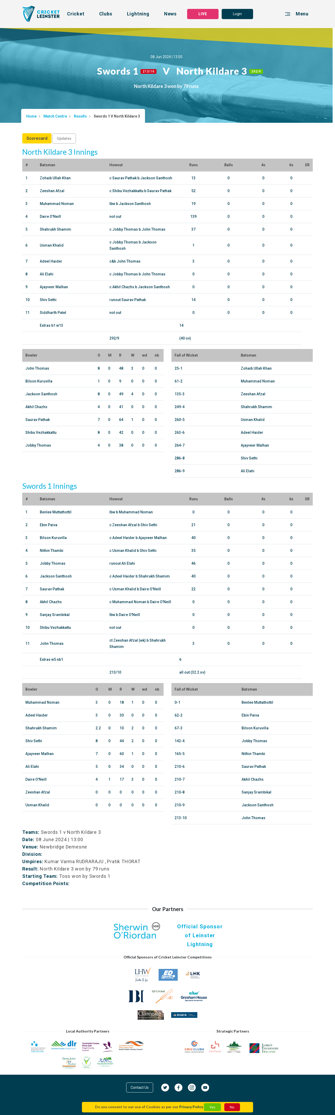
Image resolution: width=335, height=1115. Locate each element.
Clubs (105, 13)
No (232, 1107)
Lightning (138, 13)
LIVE (202, 14)
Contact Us (140, 1087)
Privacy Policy (191, 1107)
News (170, 13)
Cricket (76, 13)
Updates (64, 138)
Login (237, 14)
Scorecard (36, 138)
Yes (212, 1107)
